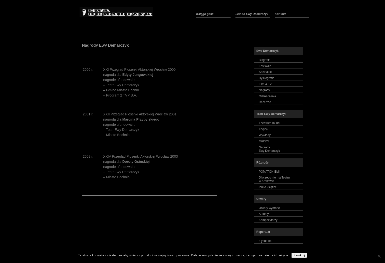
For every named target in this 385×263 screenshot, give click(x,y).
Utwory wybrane (269, 208)
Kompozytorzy (268, 220)
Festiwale (265, 66)
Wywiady (265, 135)
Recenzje (265, 102)
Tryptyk (263, 129)
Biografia (264, 60)
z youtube (265, 241)
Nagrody (264, 90)
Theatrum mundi (269, 123)
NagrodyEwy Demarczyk (269, 149)
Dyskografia (266, 78)
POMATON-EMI (269, 171)
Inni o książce (268, 187)
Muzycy (264, 141)
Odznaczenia (267, 96)
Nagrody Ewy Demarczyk (105, 45)
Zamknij (299, 255)
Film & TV (265, 84)
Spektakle (265, 72)
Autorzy (264, 214)
